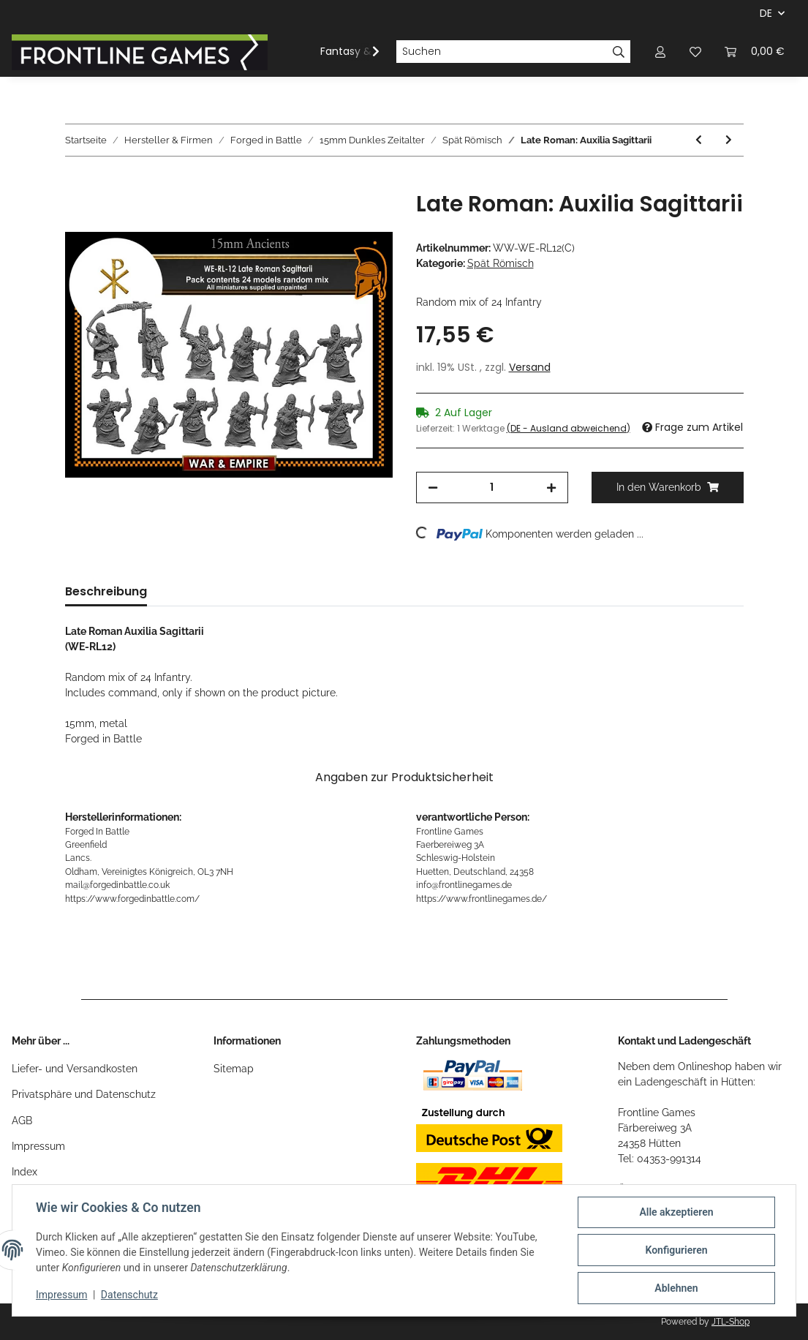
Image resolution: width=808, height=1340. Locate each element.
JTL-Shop (730, 1322)
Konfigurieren (676, 1250)
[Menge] (492, 487)
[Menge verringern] (433, 487)
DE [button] (766, 13)
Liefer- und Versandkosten (74, 1068)
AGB (22, 1120)
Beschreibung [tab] (106, 591)
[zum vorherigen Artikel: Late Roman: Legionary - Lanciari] (699, 140)
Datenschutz (129, 1295)
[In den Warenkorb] (76, 183)
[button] (660, 51)
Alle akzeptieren (676, 1212)
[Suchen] (502, 51)
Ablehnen (676, 1288)
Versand (530, 367)
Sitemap (234, 1068)
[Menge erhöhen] (551, 487)
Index (24, 1172)
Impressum (38, 1146)
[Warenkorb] (754, 51)
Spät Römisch (500, 263)
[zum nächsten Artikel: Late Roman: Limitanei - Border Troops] (729, 140)
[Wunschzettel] (695, 51)
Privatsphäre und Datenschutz (84, 1094)
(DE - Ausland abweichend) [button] (568, 428)
